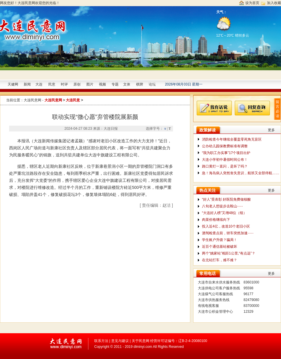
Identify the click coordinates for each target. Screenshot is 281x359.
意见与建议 (120, 341)
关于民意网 (140, 341)
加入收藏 (274, 3)
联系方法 (101, 341)
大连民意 (73, 100)
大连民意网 (32, 100)
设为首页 (252, 3)
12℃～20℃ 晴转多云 (233, 26)
